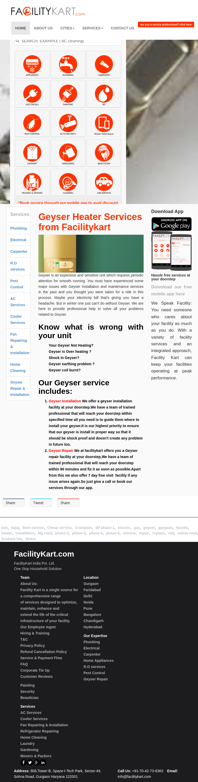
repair (144, 533)
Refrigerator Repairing (39, 731)
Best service (33, 528)
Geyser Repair (61, 451)
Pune (88, 608)
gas (137, 528)
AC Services (31, 713)
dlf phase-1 (104, 528)
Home (20, 28)
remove (129, 533)
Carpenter (18, 251)
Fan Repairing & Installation (44, 725)
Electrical (18, 240)
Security (27, 691)
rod (171, 533)
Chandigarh (94, 621)
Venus (30, 539)
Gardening (29, 750)
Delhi (88, 596)
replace (158, 533)
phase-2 (62, 533)
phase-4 (96, 533)
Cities (67, 28)
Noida (89, 602)
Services (92, 28)
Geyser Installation (65, 401)
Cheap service (59, 528)
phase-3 (79, 533)
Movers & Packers (36, 756)
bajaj (15, 528)
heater (6, 533)
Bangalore (92, 615)
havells (182, 528)
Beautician (29, 698)
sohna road (187, 533)
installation (25, 533)
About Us (43, 28)
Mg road (45, 533)
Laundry (27, 744)
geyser (149, 528)
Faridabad (92, 590)
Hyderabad (93, 627)
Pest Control (94, 673)
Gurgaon (91, 584)
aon (4, 528)
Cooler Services (34, 719)
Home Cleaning (33, 737)
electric (124, 528)
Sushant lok (11, 539)
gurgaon (165, 528)
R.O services (94, 667)
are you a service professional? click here (166, 24)
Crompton (83, 528)
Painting (27, 685)
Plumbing (18, 228)
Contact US (122, 28)
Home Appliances (99, 660)
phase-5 (113, 533)
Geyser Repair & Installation (19, 388)
